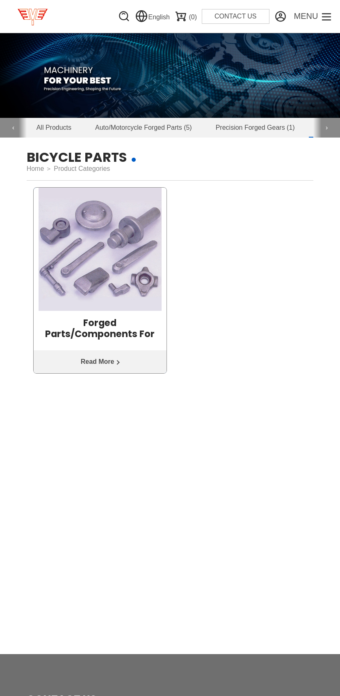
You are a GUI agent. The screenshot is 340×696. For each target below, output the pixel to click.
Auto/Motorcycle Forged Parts (143, 127)
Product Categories (82, 168)
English (152, 17)
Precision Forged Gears (255, 127)
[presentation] (13, 128)
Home (35, 168)
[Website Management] (280, 16)
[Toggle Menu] (313, 16)
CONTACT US (235, 16)
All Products (54, 127)
